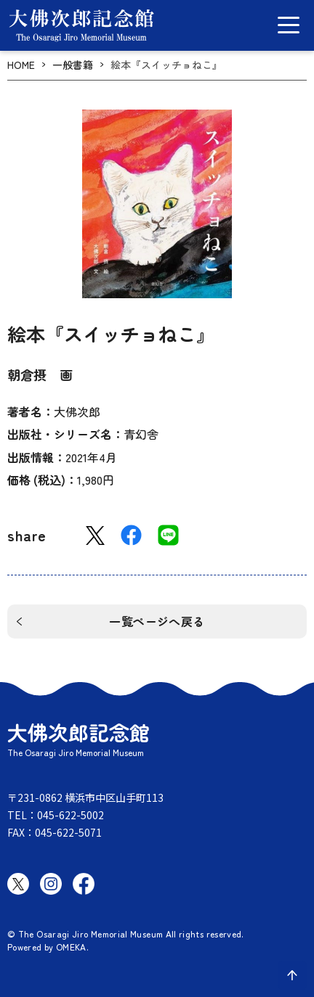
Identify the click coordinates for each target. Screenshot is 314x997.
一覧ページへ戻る (157, 621)
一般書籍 (72, 65)
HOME (21, 65)
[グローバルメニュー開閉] (288, 25)
